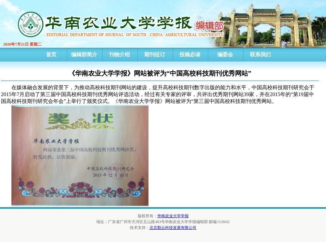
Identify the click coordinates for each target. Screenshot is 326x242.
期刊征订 (154, 54)
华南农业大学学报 (173, 216)
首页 (51, 54)
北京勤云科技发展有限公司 (172, 227)
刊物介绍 (119, 54)
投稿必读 (189, 54)
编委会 (225, 54)
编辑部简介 (84, 54)
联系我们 (260, 54)
